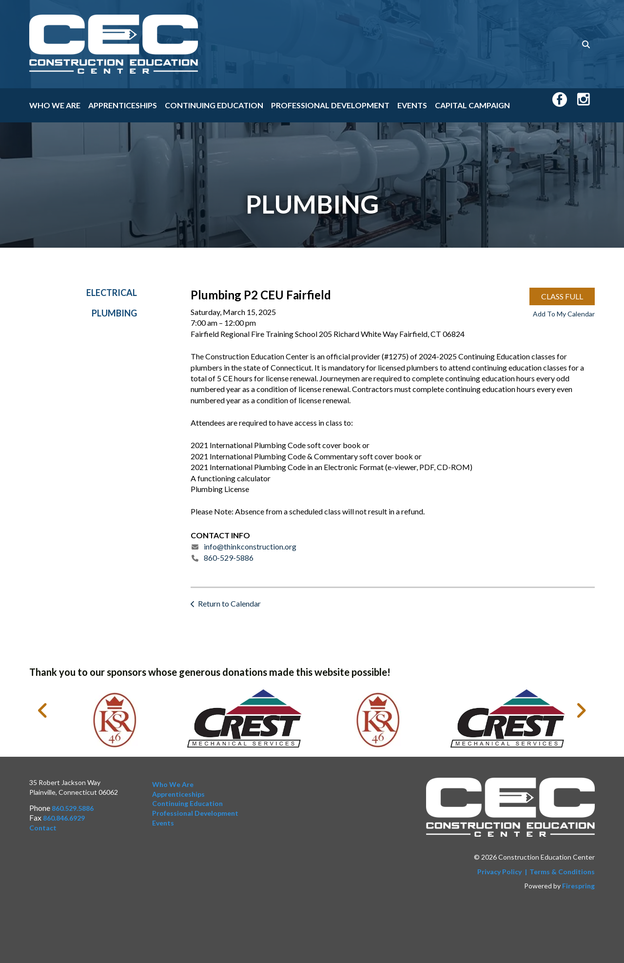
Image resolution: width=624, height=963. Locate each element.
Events (412, 105)
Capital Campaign (472, 105)
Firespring (578, 886)
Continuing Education (214, 105)
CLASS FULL (562, 299)
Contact (43, 828)
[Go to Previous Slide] (43, 710)
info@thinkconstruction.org (250, 550)
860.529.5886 (73, 809)
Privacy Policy (499, 871)
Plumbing (114, 317)
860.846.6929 (64, 818)
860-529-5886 (229, 561)
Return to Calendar (229, 607)
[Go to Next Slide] (581, 710)
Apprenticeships (122, 105)
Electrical (111, 296)
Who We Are (54, 105)
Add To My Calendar (564, 317)
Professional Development (330, 105)
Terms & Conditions (562, 871)
